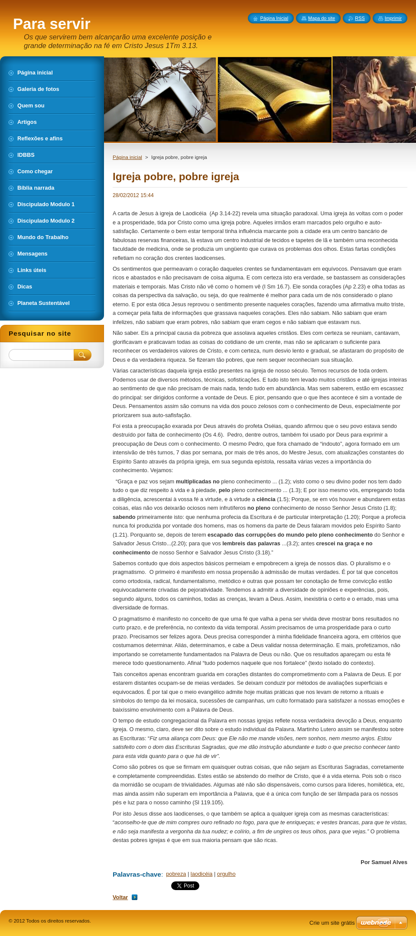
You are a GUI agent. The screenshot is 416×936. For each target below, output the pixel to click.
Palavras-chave (137, 874)
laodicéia (202, 874)
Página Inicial (274, 18)
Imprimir (393, 18)
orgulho (226, 874)
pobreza (176, 874)
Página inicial (127, 157)
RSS (359, 18)
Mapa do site (321, 18)
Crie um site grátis (332, 923)
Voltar (120, 897)
